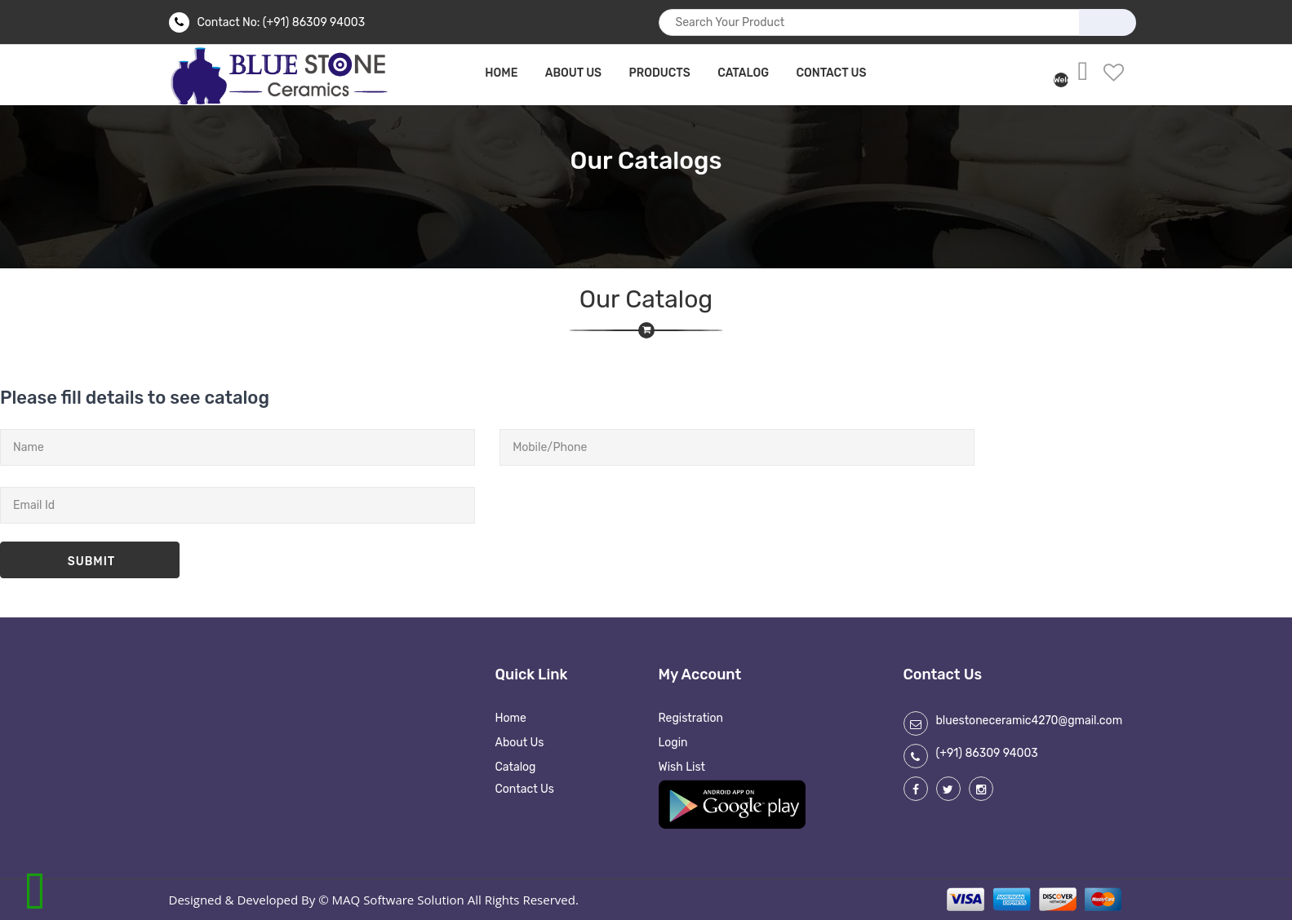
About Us (519, 743)
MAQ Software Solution (398, 899)
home (501, 73)
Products (659, 73)
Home (510, 718)
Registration (691, 718)
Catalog (743, 73)
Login (673, 743)
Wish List (682, 767)
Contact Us (831, 73)
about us (573, 73)
